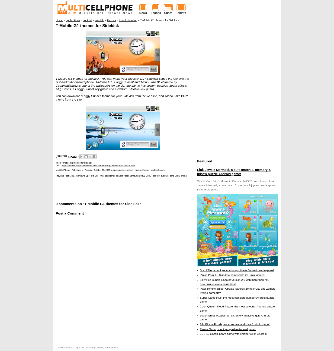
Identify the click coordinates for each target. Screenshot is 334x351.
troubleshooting (158, 170)
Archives (90, 347)
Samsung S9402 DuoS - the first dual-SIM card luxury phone (158, 176)
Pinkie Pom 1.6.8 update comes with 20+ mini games (232, 275)
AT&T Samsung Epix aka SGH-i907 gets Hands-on (95, 176)
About (81, 347)
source (61, 156)
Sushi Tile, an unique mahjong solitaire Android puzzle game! (237, 270)
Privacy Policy (111, 347)
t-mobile (137, 170)
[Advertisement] (110, 189)
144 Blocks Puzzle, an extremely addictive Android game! (235, 324)
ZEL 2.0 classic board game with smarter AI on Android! (233, 333)
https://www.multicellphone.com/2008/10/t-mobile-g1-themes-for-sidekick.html (98, 165)
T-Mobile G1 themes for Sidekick (87, 25)
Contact (99, 347)
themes (145, 170)
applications (118, 170)
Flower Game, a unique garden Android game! (228, 329)
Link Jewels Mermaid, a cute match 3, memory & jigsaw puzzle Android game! (234, 172)
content (128, 170)
